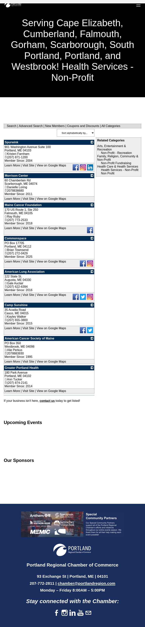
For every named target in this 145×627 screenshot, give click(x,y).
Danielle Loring (16, 187)
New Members (55, 126)
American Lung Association (25, 271)
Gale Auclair (14, 283)
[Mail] (88, 613)
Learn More (12, 165)
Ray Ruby (12, 216)
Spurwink (11, 142)
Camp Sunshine (16, 305)
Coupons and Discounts (83, 126)
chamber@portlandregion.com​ (86, 583)
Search (11, 126)
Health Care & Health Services (117, 166)
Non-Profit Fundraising (116, 163)
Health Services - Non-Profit (119, 170)
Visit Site (28, 165)
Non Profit (107, 173)
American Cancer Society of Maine (29, 338)
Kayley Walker (15, 316)
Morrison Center (16, 175)
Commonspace (15, 238)
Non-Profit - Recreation (116, 152)
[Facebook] (57, 613)
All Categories (110, 126)
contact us (47, 400)
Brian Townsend (17, 250)
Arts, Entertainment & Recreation (111, 147)
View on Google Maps (51, 165)
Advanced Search (31, 126)
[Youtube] (80, 613)
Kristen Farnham (17, 153)
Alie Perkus (13, 350)
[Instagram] (65, 613)
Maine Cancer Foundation (23, 205)
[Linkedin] (72, 613)
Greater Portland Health (22, 367)
